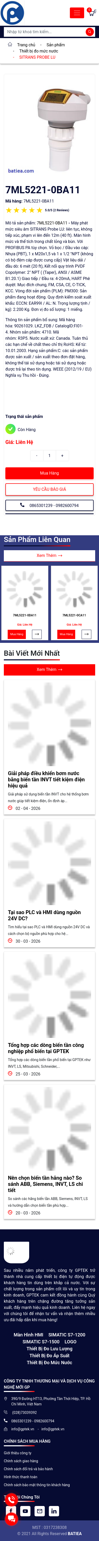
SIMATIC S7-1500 (41, 1341)
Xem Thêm (49, 556)
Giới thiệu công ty (17, 1453)
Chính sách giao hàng (21, 1461)
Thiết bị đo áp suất (49, 1355)
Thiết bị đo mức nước (49, 1362)
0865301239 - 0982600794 (49, 505)
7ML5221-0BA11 (52, 223)
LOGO (70, 1341)
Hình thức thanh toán (20, 1477)
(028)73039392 (24, 1413)
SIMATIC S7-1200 (66, 1334)
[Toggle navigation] (77, 12)
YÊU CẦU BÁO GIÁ (49, 489)
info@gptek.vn (23, 1429)
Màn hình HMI (28, 1334)
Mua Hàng (49, 473)
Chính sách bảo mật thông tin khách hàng (37, 1485)
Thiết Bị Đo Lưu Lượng (49, 1348)
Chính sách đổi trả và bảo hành (28, 1469)
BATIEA (75, 1533)
